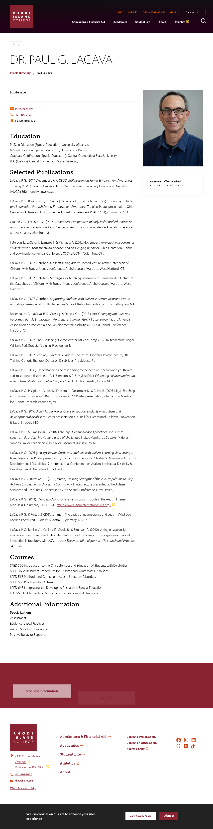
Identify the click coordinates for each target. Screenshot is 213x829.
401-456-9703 (23, 114)
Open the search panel (203, 21)
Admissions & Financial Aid (88, 22)
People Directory (20, 73)
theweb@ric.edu (24, 780)
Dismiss (169, 816)
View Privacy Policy (140, 816)
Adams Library (135, 749)
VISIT (131, 12)
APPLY (119, 12)
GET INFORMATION (154, 12)
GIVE (173, 12)
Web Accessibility (23, 788)
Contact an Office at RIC (141, 743)
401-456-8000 (23, 774)
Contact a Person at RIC (141, 737)
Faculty (16, 44)
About (162, 22)
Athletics (180, 22)
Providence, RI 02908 (30, 767)
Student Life (142, 22)
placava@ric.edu (24, 108)
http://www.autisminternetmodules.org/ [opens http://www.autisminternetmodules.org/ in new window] (84, 505)
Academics (120, 22)
